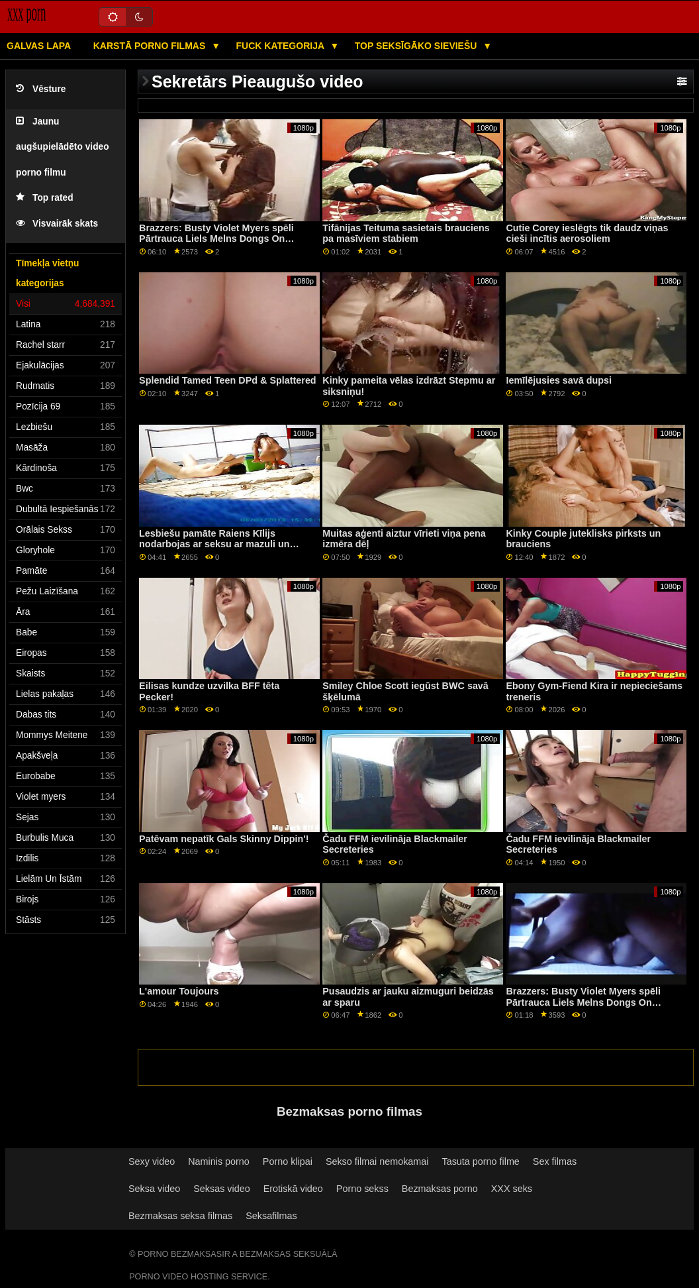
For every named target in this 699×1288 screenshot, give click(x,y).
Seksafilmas (271, 1215)
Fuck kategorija (281, 45)
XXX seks (511, 1188)
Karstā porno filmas (150, 45)
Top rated (44, 198)
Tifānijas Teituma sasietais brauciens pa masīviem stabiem (405, 233)
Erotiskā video (293, 1188)
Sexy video (151, 1161)
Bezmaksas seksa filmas (180, 1215)
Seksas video (221, 1188)
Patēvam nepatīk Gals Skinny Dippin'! (223, 838)
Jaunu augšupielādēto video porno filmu (62, 147)
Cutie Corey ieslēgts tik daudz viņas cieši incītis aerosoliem (587, 233)
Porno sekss (362, 1188)
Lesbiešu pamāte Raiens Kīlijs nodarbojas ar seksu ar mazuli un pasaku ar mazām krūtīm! (214, 544)
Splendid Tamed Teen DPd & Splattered (227, 380)
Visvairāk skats (57, 224)
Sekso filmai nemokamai (377, 1161)
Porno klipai (287, 1161)
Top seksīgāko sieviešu (417, 45)
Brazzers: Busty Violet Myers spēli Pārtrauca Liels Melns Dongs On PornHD (216, 239)
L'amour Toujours (178, 991)
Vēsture (41, 89)
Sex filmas (555, 1161)
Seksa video (154, 1188)
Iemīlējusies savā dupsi (559, 380)
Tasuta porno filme (481, 1161)
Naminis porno (219, 1161)
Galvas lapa (39, 45)
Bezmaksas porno (440, 1188)
